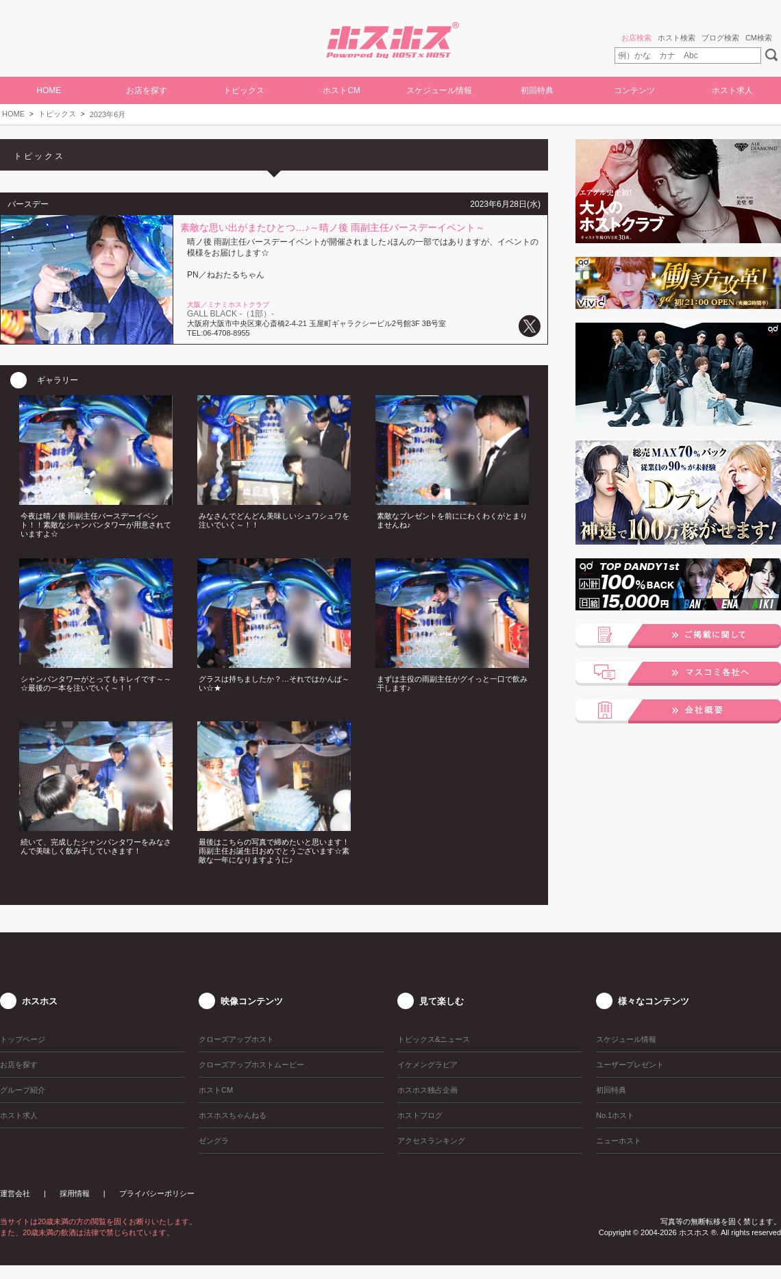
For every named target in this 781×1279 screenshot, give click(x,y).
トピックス (57, 114)
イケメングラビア (427, 1064)
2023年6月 (108, 114)
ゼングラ (214, 1141)
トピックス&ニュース (433, 1039)
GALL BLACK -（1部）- (230, 314)
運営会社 (15, 1193)
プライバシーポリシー (157, 1193)
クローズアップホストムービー (251, 1064)
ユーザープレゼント (630, 1064)
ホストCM (341, 90)
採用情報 (75, 1193)
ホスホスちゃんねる (232, 1115)
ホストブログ (420, 1115)
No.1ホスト (615, 1115)
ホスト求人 (732, 90)
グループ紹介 (22, 1090)
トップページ (22, 1039)
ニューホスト (618, 1141)
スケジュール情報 (439, 90)
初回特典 (537, 90)
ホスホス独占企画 (427, 1090)
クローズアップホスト (236, 1039)
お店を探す (146, 90)
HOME (48, 90)
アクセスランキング (431, 1141)
